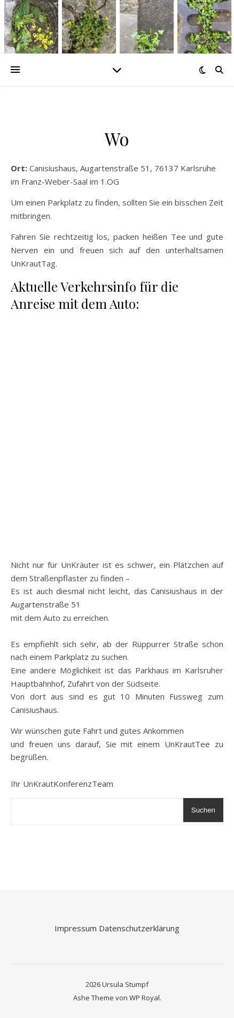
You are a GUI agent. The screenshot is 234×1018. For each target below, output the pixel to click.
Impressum (76, 928)
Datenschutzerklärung (139, 928)
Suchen (203, 810)
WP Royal (144, 997)
